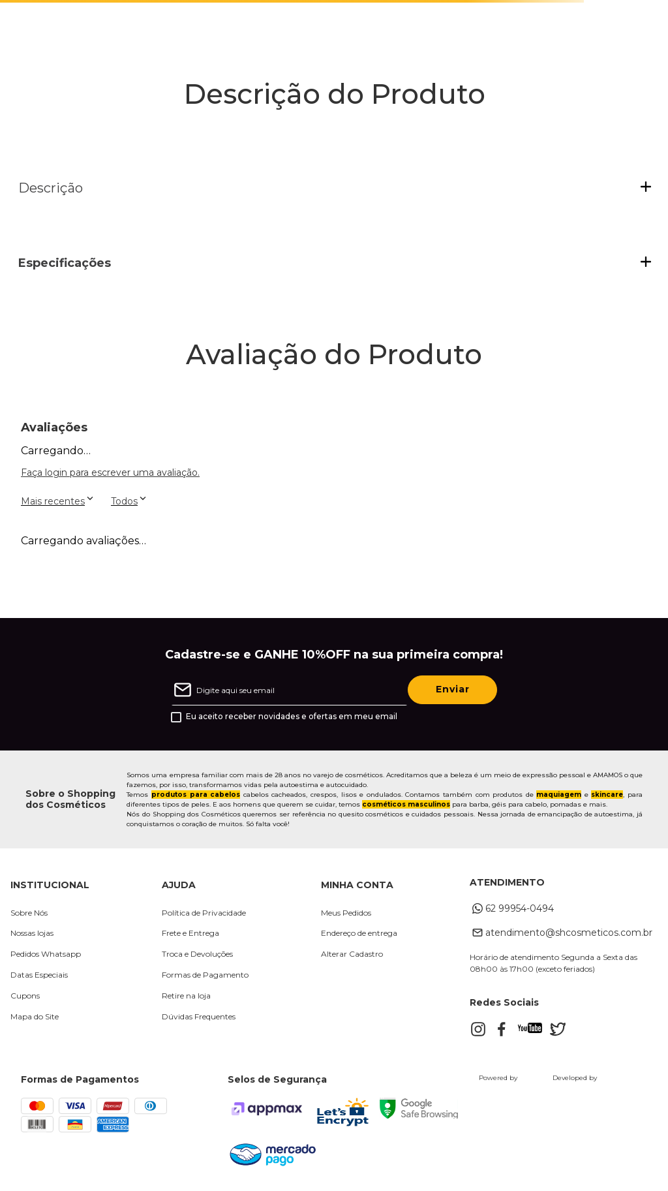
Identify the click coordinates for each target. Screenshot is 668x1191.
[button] (334, 188)
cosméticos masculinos (406, 804)
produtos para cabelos (195, 794)
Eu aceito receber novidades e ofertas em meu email (291, 716)
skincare (607, 794)
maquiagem (558, 794)
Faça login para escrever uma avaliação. (110, 472)
